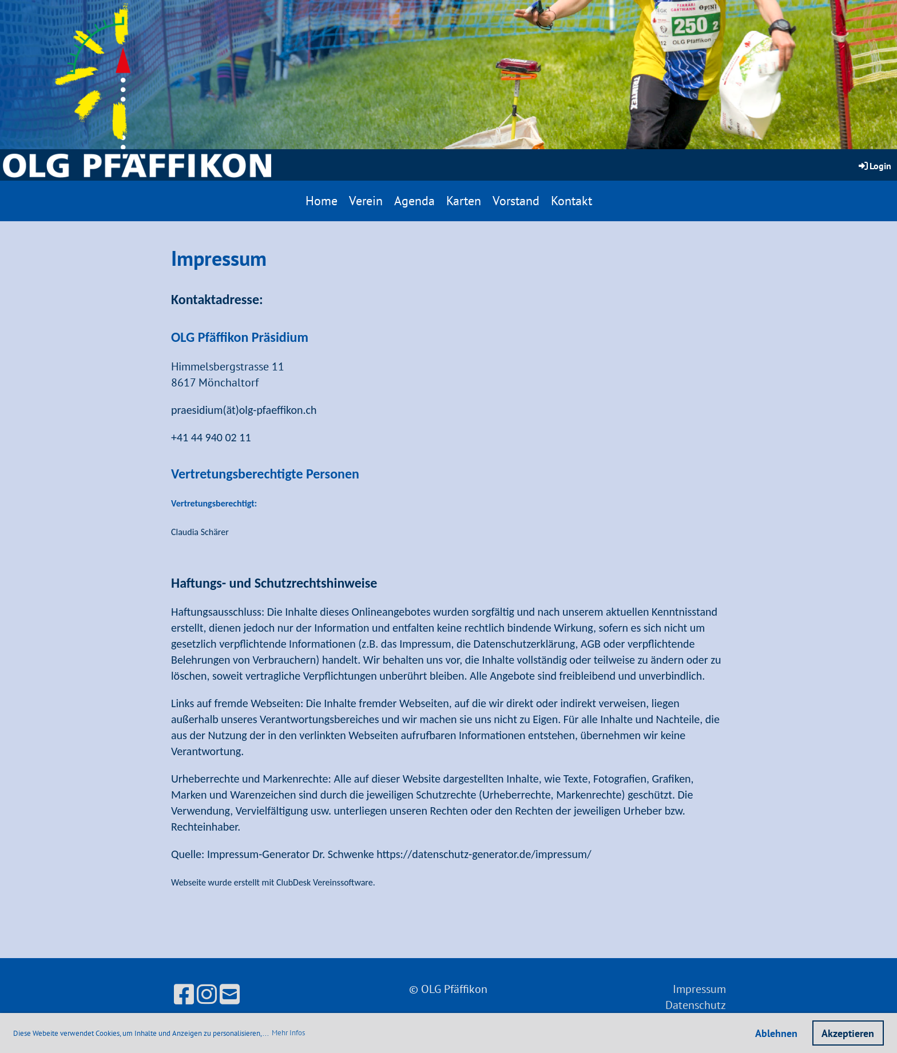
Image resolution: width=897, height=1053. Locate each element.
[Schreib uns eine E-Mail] (230, 994)
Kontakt (571, 201)
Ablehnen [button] (776, 1033)
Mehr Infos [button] (288, 1033)
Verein (366, 201)
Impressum (699, 989)
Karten (463, 201)
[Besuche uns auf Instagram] (207, 994)
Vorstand (516, 201)
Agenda (414, 201)
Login (874, 165)
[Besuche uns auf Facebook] (184, 994)
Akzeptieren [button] (847, 1033)
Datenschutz (695, 1005)
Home (321, 201)
